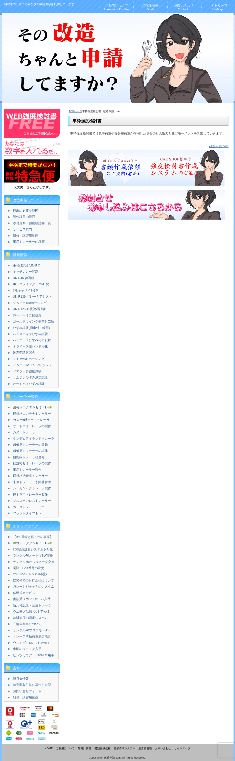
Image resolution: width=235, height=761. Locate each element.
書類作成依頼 (102, 748)
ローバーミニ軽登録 (27, 315)
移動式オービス (24, 593)
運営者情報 (21, 679)
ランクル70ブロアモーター (32, 630)
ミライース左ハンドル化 (30, 346)
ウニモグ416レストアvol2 (31, 611)
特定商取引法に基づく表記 (32, 685)
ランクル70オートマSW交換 (33, 555)
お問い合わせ (163, 748)
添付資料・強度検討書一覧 (32, 223)
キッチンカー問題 (25, 271)
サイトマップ (182, 748)
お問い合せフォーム (27, 691)
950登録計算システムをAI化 (33, 549)
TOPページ (75, 111)
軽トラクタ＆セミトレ (32, 407)
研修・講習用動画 (25, 235)
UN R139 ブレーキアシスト (32, 296)
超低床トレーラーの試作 (30, 451)
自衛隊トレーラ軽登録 (29, 457)
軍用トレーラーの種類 (29, 242)
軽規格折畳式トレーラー (30, 476)
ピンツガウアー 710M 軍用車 (33, 655)
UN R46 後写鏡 (23, 278)
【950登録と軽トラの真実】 (33, 537)
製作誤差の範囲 (24, 217)
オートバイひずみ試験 (29, 384)
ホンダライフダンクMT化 (31, 284)
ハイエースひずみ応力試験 (32, 340)
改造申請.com (219, 146)
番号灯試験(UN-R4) (27, 265)
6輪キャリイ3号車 (26, 290)
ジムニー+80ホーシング (30, 303)
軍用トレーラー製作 (27, 469)
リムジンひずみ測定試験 (30, 377)
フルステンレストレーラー (32, 501)
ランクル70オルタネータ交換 (33, 562)
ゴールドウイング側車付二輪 (33, 321)
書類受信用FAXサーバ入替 (32, 599)
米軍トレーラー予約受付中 (32, 482)
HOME (49, 748)
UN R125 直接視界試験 (29, 309)
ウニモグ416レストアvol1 (31, 643)
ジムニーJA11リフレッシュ (32, 365)
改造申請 (39, 4)
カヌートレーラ (24, 432)
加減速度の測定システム (30, 618)
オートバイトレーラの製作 (32, 426)
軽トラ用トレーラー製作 (30, 494)
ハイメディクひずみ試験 (30, 334)
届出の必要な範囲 (25, 211)
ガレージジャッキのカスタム (33, 586)
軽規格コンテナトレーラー (32, 413)
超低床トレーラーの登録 (30, 445)
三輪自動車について (27, 624)
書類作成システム (124, 748)
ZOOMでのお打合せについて (33, 580)
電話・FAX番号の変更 (28, 568)
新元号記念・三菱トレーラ (32, 605)
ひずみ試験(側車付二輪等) (31, 328)
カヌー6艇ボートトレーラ (31, 420)
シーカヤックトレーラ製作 (32, 488)
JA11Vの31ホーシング (29, 359)
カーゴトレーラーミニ (29, 507)
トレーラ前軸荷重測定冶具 (32, 636)
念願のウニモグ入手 (27, 649)
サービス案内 (22, 229)
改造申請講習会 (24, 352)
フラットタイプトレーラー (32, 513)
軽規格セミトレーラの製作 (32, 463)
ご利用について (65, 748)
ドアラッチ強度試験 (27, 371)
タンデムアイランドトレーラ (33, 438)
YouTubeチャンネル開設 (30, 574)
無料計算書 (84, 748)
